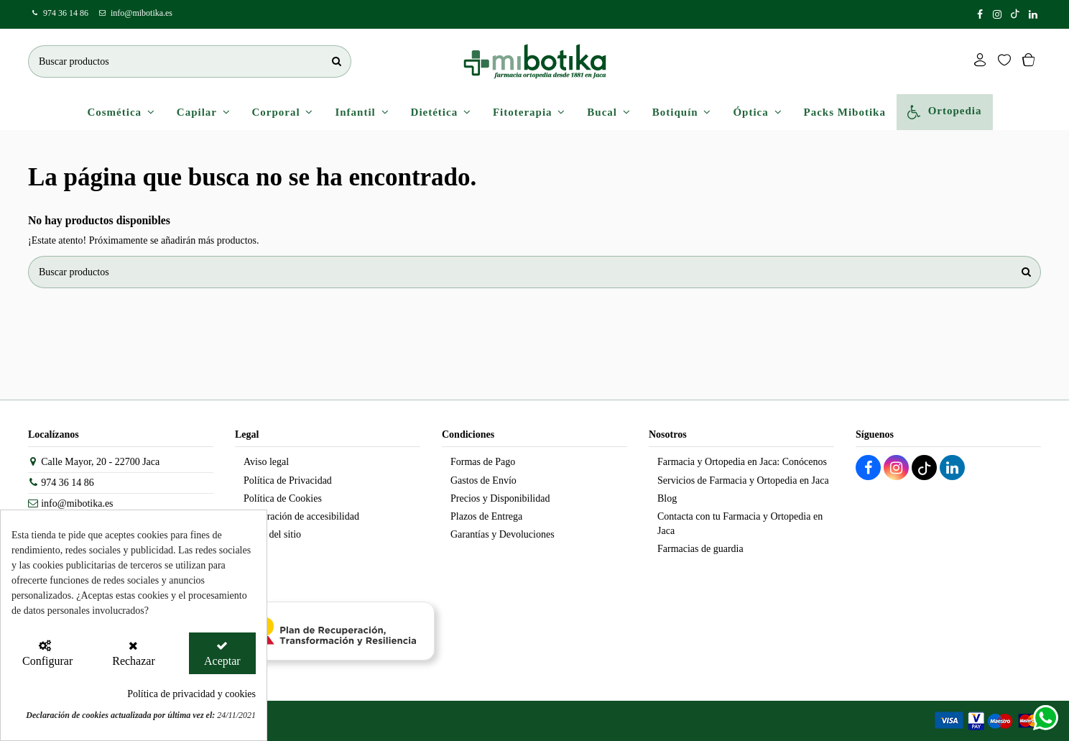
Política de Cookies (283, 498)
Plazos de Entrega (486, 516)
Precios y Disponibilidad (500, 498)
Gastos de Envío (483, 480)
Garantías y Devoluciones (502, 534)
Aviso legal (266, 461)
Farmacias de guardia (700, 548)
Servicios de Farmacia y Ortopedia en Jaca (743, 480)
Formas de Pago (482, 461)
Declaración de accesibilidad (301, 516)
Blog (667, 498)
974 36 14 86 (65, 13)
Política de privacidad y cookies (191, 694)
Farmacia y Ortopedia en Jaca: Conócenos (742, 461)
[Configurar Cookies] (44, 653)
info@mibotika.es (141, 13)
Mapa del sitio (272, 534)
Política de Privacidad (288, 480)
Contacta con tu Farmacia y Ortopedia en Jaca (740, 523)
